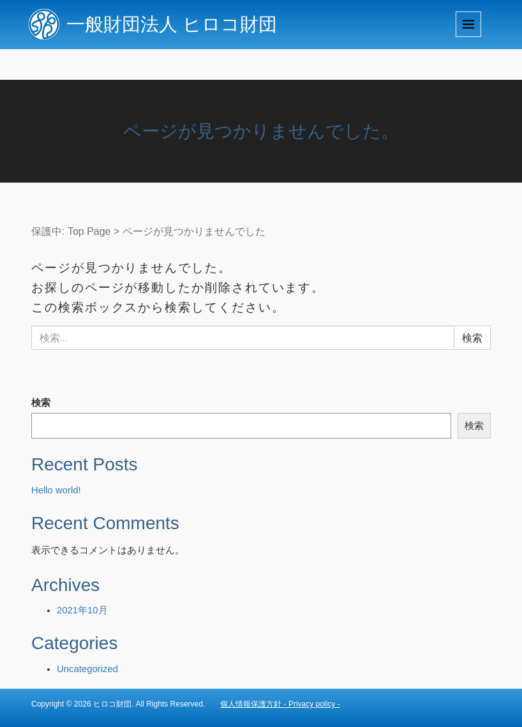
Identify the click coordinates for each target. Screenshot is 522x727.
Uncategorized (87, 669)
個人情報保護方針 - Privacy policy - (279, 704)
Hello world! (56, 490)
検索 (40, 403)
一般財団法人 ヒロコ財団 (171, 24)
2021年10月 (82, 610)
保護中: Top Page (71, 231)
